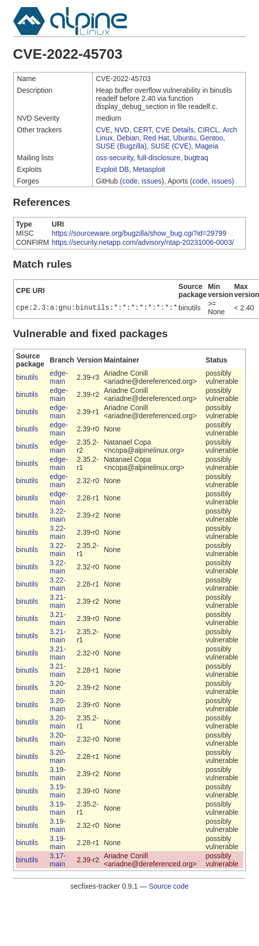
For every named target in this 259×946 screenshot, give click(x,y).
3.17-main (58, 860)
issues (152, 181)
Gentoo (211, 138)
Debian (128, 138)
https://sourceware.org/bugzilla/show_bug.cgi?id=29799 (139, 233)
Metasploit (149, 169)
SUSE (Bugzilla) (121, 146)
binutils (27, 377)
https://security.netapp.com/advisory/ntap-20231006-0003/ (143, 242)
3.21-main (58, 601)
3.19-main (58, 774)
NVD (122, 130)
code (130, 181)
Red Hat (156, 138)
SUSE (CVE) (171, 146)
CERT (142, 130)
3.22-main (58, 515)
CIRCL (208, 130)
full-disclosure (159, 158)
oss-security (115, 158)
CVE (103, 130)
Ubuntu (184, 138)
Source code (169, 886)
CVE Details (175, 130)
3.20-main (58, 687)
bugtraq (196, 158)
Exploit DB (112, 169)
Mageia (207, 146)
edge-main (59, 377)
